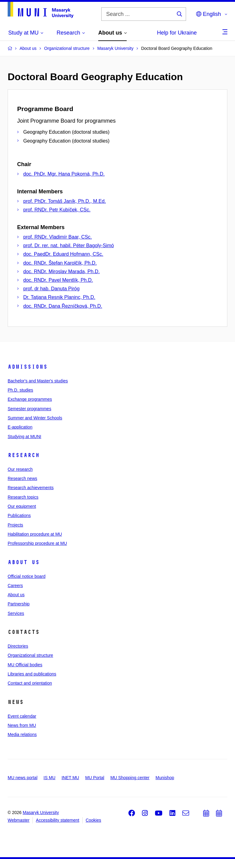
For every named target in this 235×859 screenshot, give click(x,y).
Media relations (22, 734)
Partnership (19, 603)
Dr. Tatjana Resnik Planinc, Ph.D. (59, 297)
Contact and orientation (30, 683)
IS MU (49, 777)
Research (23, 455)
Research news (22, 478)
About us (23, 562)
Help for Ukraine (177, 33)
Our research (20, 469)
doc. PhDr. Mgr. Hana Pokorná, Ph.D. (64, 174)
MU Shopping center (130, 777)
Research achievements (31, 487)
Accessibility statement (57, 820)
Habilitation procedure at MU (35, 534)
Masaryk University (41, 812)
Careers (15, 585)
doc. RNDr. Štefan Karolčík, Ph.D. (60, 263)
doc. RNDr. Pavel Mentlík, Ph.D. (58, 280)
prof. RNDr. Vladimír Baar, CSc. (57, 237)
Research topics (23, 497)
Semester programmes (29, 408)
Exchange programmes (30, 399)
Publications (19, 515)
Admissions (27, 366)
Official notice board (26, 576)
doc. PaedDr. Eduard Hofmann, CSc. (63, 254)
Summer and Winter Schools (35, 417)
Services (16, 613)
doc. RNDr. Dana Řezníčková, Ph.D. (62, 306)
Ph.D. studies (20, 390)
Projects (15, 524)
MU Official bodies (25, 664)
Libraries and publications (32, 673)
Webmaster (18, 820)
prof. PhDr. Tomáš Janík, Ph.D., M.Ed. (64, 201)
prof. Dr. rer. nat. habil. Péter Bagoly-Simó (68, 245)
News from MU (22, 725)
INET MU (70, 777)
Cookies (93, 820)
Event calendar (22, 716)
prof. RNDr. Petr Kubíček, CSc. (57, 209)
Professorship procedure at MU (37, 543)
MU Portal (94, 777)
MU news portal (22, 777)
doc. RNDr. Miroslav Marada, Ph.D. (61, 271)
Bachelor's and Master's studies (38, 380)
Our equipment (22, 506)
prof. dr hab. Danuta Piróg (51, 288)
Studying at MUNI (24, 436)
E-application (20, 427)
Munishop (164, 777)
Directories (18, 646)
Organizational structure (30, 655)
